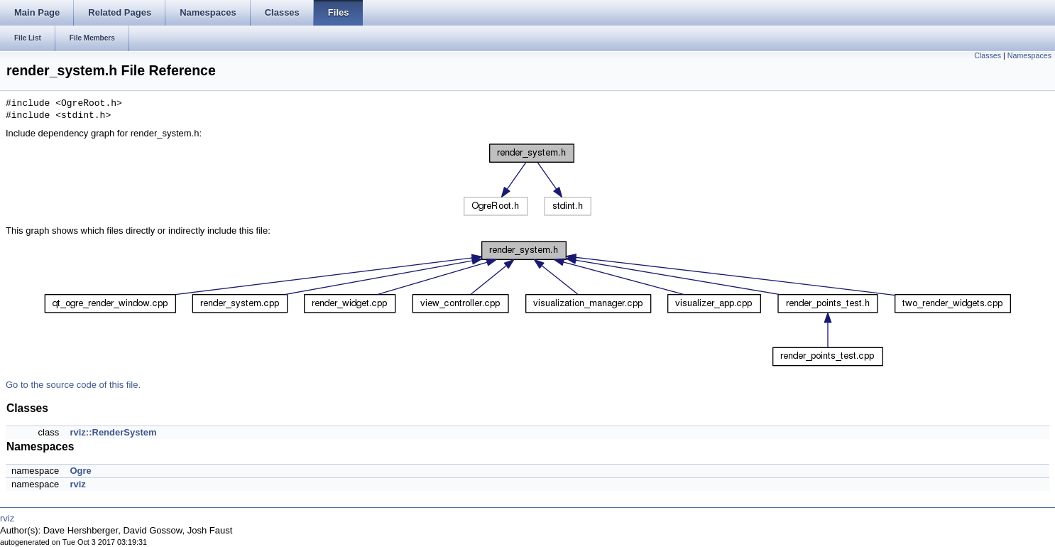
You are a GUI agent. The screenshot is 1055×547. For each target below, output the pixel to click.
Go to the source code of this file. (73, 384)
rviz (77, 484)
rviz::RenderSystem (113, 432)
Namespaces (1029, 55)
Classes (987, 55)
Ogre (80, 470)
